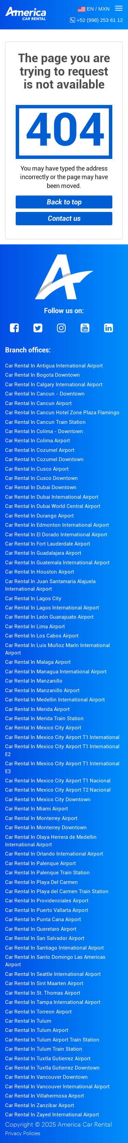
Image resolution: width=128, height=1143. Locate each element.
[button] (94, 9)
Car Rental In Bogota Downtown (42, 375)
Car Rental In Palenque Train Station (47, 873)
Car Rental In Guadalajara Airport (43, 553)
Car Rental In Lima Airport (35, 626)
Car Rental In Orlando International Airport (54, 854)
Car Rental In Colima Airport (37, 441)
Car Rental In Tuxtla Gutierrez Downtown (52, 1068)
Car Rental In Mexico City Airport (43, 728)
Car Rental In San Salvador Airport (44, 938)
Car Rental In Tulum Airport (36, 1030)
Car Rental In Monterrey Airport (41, 818)
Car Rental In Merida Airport (37, 709)
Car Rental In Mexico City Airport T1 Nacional (58, 781)
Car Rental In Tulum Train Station (43, 1049)
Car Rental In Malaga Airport (38, 662)
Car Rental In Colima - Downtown (44, 431)
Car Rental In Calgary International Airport (53, 384)
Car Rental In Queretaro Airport (40, 929)
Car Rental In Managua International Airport (55, 672)
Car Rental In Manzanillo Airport (42, 690)
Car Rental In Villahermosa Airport (44, 1096)
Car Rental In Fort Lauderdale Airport (47, 544)
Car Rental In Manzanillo (33, 681)
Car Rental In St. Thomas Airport (42, 993)
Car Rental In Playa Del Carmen (41, 882)
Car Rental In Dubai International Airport (51, 497)
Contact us (64, 218)
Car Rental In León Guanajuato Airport (49, 617)
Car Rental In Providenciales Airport (46, 901)
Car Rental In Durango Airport (39, 516)
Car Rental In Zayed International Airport (52, 1115)
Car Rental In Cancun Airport (38, 403)
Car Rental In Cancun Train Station (45, 422)
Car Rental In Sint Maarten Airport (44, 983)
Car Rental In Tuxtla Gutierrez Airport (47, 1058)
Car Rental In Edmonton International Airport (57, 525)
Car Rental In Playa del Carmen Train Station (57, 891)
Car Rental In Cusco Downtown (41, 478)
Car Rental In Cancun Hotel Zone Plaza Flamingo (62, 412)
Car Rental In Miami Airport (36, 809)
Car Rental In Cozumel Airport (39, 450)
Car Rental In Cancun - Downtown (45, 394)
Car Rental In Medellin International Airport (55, 700)
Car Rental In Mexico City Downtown (47, 799)
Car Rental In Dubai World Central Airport (52, 506)
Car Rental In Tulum (28, 1021)
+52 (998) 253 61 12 (96, 20)
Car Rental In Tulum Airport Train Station (52, 1040)
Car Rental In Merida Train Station (44, 718)
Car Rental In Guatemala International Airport (57, 563)
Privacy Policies (22, 1133)
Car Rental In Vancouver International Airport (57, 1087)
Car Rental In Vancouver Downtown (46, 1077)
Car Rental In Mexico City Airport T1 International (62, 737)
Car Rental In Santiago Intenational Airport (54, 948)
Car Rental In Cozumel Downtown (44, 459)
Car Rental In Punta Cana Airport (43, 919)
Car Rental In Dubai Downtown (40, 487)
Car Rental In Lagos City (33, 598)
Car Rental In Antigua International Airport (54, 366)
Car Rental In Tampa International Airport (52, 1002)
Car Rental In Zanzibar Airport (39, 1105)
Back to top (64, 202)
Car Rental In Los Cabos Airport (42, 636)
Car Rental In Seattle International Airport (53, 974)
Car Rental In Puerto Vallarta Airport (46, 910)
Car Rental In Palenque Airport (40, 863)
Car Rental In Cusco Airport (37, 469)
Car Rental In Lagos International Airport (52, 608)
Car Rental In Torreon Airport (38, 1012)
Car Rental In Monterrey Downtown (46, 827)
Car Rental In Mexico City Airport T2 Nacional (58, 790)
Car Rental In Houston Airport (39, 572)
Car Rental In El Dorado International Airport (56, 535)
